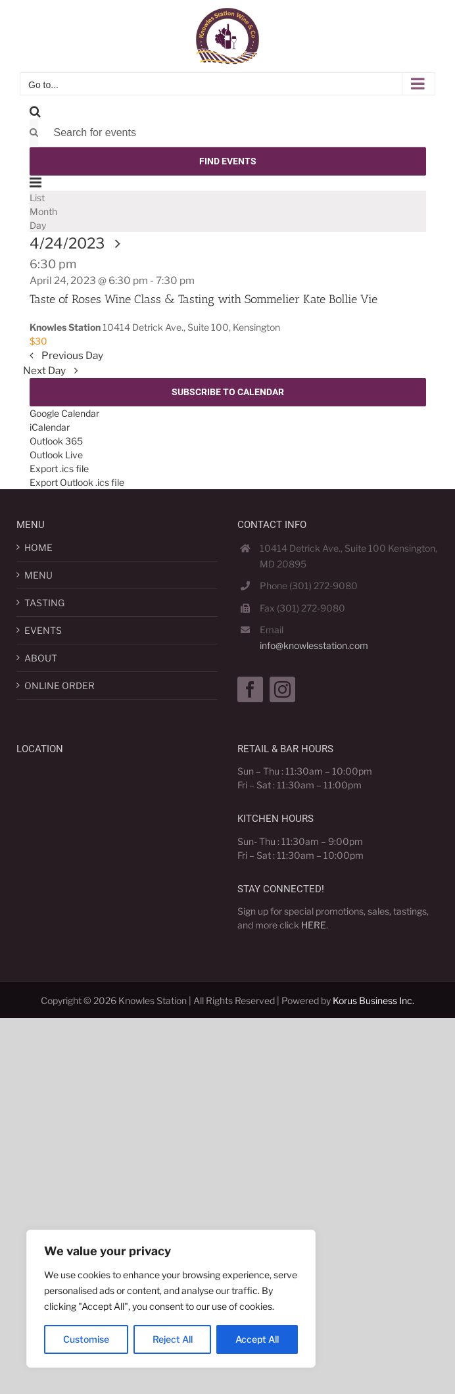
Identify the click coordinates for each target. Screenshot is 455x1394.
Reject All (173, 1339)
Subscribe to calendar (228, 392)
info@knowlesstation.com (314, 645)
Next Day (45, 370)
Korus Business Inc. (373, 1000)
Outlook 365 (56, 440)
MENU (38, 575)
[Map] (95, 843)
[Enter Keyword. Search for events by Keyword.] (232, 133)
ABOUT (40, 657)
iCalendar (50, 427)
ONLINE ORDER (59, 685)
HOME (38, 547)
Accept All (257, 1339)
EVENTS (43, 630)
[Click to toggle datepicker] (79, 243)
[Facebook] (250, 689)
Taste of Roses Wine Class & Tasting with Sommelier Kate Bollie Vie (203, 299)
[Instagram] (282, 689)
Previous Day (71, 355)
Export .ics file (59, 468)
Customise (86, 1339)
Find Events (227, 161)
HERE (313, 924)
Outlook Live (56, 454)
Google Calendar (64, 413)
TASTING (44, 602)
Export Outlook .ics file (77, 482)
